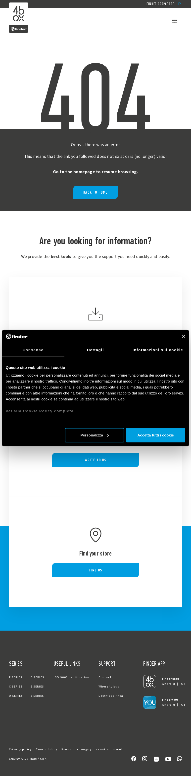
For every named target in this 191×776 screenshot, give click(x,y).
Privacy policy (20, 749)
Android (168, 684)
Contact (104, 677)
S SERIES (37, 696)
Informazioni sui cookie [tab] (158, 349)
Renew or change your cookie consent (92, 749)
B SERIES (37, 677)
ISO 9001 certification (71, 677)
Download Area (110, 696)
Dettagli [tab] (95, 349)
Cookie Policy (46, 749)
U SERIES (16, 696)
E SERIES (37, 687)
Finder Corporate (160, 4)
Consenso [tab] (33, 349)
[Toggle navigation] (174, 20)
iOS (183, 684)
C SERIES (16, 687)
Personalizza (94, 435)
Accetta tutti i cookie (156, 435)
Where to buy (108, 687)
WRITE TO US (95, 460)
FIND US (95, 570)
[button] (180, 4)
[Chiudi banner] (183, 336)
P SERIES (15, 677)
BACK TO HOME (95, 192)
